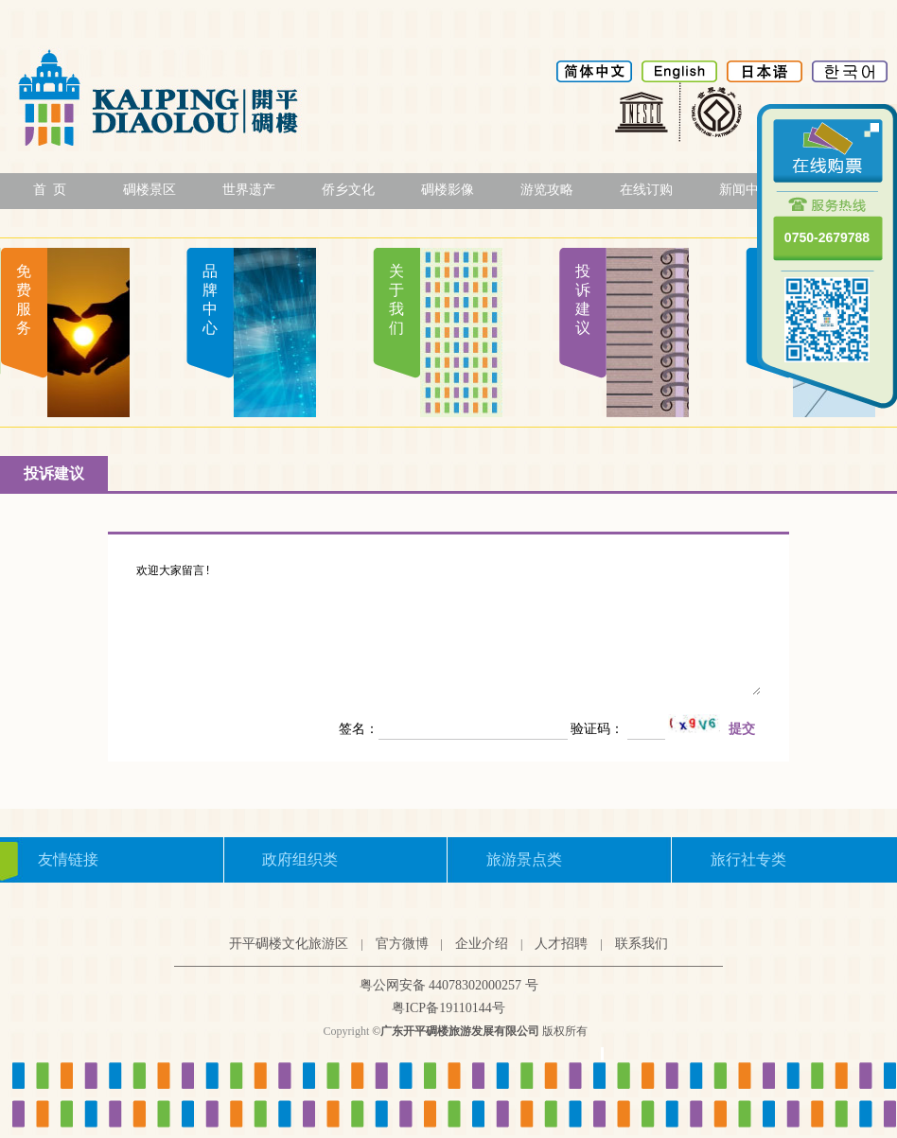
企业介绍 (481, 944)
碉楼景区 (149, 190)
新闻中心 (745, 190)
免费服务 (23, 299)
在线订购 (646, 190)
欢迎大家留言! (448, 629)
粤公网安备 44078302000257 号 (449, 985)
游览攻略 (546, 190)
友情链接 (68, 859)
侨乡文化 (348, 190)
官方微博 (402, 944)
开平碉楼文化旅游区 (288, 944)
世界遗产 (248, 190)
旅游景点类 (524, 859)
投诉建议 (582, 299)
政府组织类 (300, 859)
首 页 (49, 190)
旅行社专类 (748, 859)
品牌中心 (210, 299)
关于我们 (396, 299)
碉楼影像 (447, 190)
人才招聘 (561, 944)
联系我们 (641, 944)
